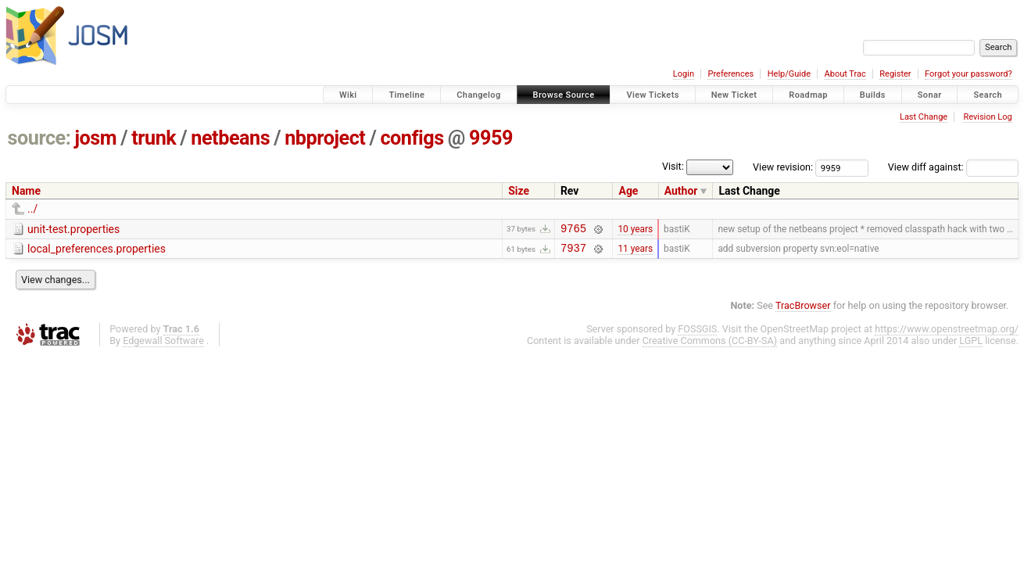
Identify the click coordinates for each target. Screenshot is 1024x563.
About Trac (845, 74)
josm (95, 138)
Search (987, 95)
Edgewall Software (163, 345)
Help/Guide (789, 74)
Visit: (673, 166)
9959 (491, 138)
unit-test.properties (73, 229)
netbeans (230, 138)
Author (681, 191)
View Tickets (652, 95)
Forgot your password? (968, 74)
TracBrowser (803, 310)
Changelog (478, 95)
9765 (573, 230)
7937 (573, 252)
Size (518, 191)
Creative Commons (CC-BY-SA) (710, 345)
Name (26, 191)
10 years (635, 229)
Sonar (930, 95)
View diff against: (953, 167)
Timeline (406, 95)
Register (895, 74)
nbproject (325, 138)
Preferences (730, 74)
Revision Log (987, 117)
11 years (635, 252)
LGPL (971, 345)
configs (411, 138)
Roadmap (808, 95)
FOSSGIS (697, 333)
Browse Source (564, 95)
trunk (153, 138)
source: (39, 138)
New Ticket (734, 95)
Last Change (923, 117)
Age (628, 191)
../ (32, 209)
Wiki (348, 95)
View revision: (783, 167)
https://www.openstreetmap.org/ (947, 333)
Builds (873, 95)
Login (683, 74)
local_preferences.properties (96, 251)
